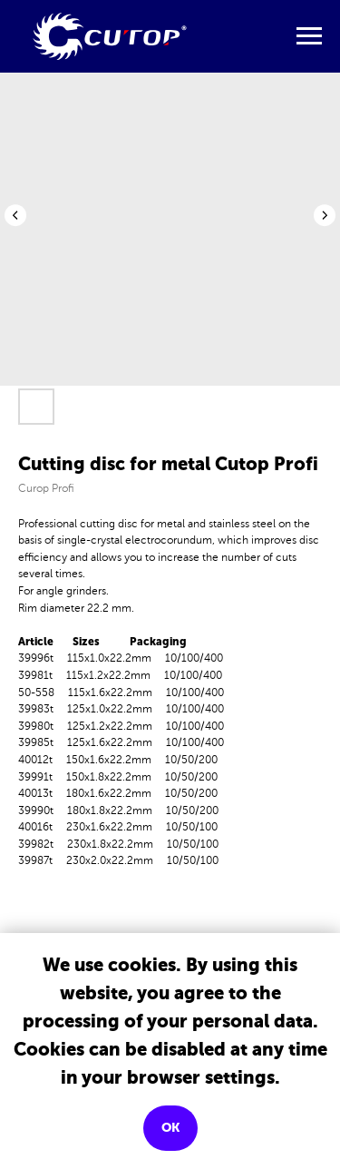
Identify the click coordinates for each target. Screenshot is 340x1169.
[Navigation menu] (309, 36)
